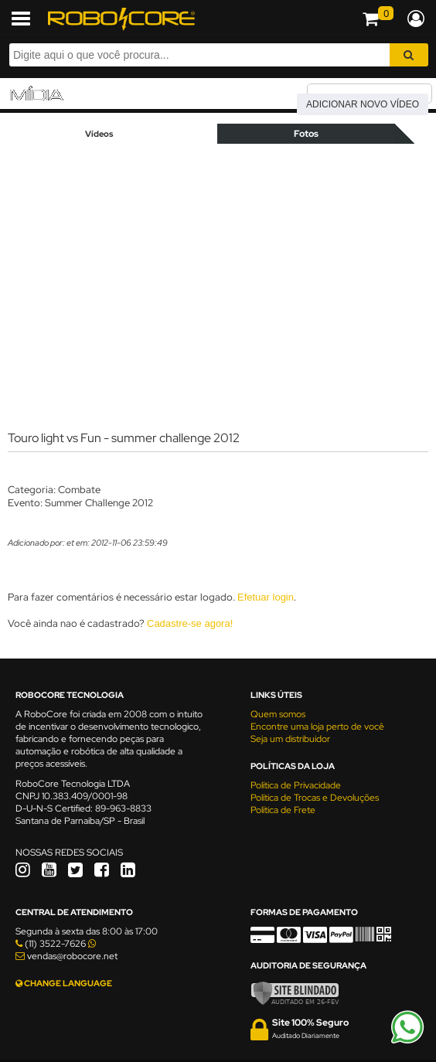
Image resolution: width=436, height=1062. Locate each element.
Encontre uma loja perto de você (317, 726)
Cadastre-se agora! (190, 623)
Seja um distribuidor (290, 739)
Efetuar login (265, 597)
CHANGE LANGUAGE (63, 983)
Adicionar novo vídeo (362, 104)
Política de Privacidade (295, 785)
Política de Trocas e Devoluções (314, 797)
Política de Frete (282, 810)
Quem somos (277, 714)
